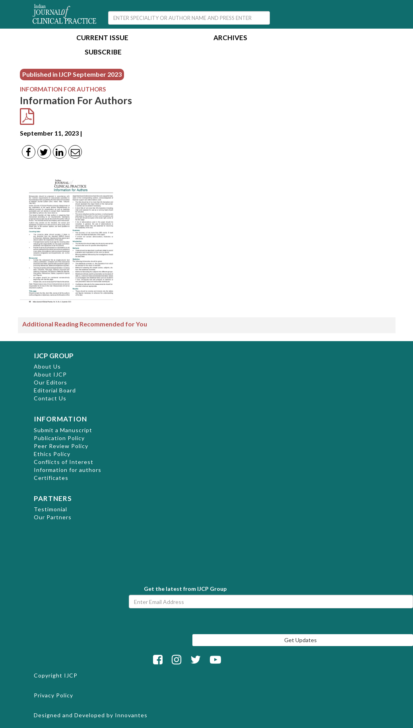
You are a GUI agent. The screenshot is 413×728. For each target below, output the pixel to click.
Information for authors (67, 469)
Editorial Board (55, 390)
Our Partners (53, 517)
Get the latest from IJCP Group (185, 588)
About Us (47, 366)
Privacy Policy (53, 695)
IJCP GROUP (54, 355)
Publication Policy (59, 438)
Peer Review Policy (61, 446)
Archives (230, 38)
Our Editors (50, 382)
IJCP (71, 675)
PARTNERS (53, 498)
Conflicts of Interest (63, 461)
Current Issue (102, 38)
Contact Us (50, 398)
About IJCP (50, 374)
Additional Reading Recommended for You (84, 324)
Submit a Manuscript (63, 430)
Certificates (51, 477)
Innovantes (131, 715)
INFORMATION (60, 419)
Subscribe (103, 52)
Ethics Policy (52, 453)
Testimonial (50, 509)
